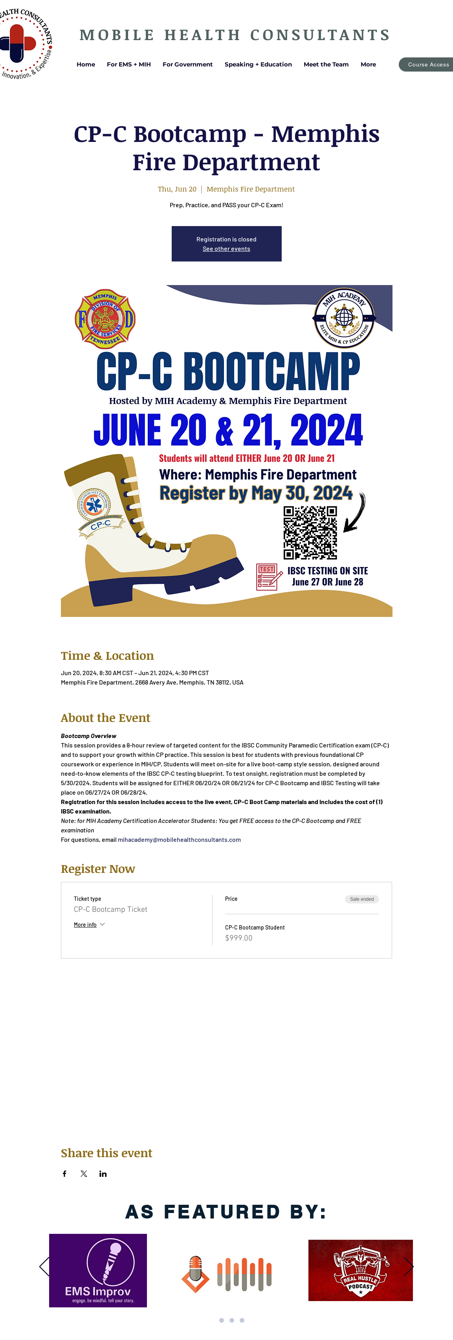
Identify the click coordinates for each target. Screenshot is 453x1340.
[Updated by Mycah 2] (231, 1320)
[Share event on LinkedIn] (103, 1174)
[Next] (409, 1267)
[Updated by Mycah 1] (221, 1320)
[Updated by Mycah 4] (242, 1320)
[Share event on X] (84, 1174)
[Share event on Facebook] (64, 1174)
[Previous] (44, 1267)
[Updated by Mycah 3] (211, 1320)
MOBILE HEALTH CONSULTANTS (235, 34)
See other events (226, 248)
